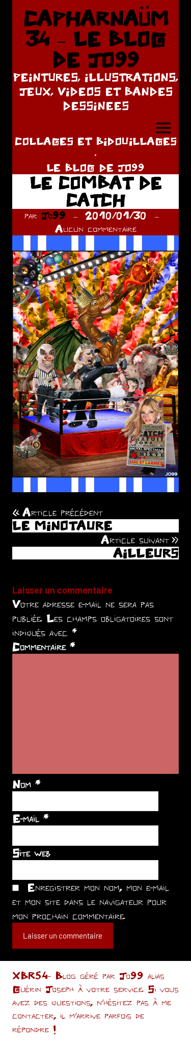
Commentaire (43, 646)
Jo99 (53, 215)
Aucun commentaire (96, 228)
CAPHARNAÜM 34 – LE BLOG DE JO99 (96, 39)
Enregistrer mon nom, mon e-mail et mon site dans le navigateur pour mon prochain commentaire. (90, 901)
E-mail (30, 818)
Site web (31, 853)
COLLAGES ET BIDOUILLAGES (96, 141)
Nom (26, 784)
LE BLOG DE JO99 (95, 167)
